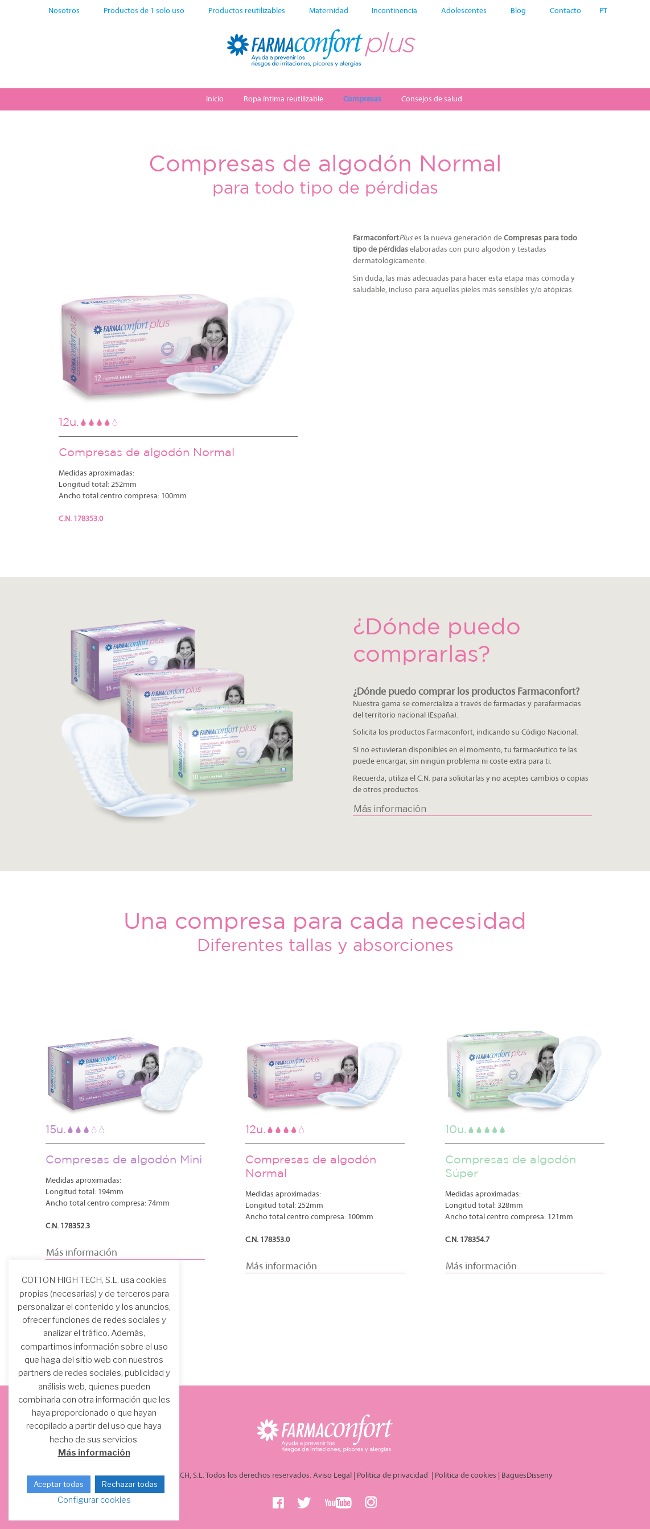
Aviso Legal (332, 1475)
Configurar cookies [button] (94, 1500)
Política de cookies (465, 1475)
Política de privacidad (393, 1475)
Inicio (215, 99)
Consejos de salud (431, 99)
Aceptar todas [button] (59, 1484)
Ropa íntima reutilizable (283, 99)
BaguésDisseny (527, 1475)
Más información (94, 1453)
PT (603, 11)
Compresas (362, 99)
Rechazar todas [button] (130, 1484)
